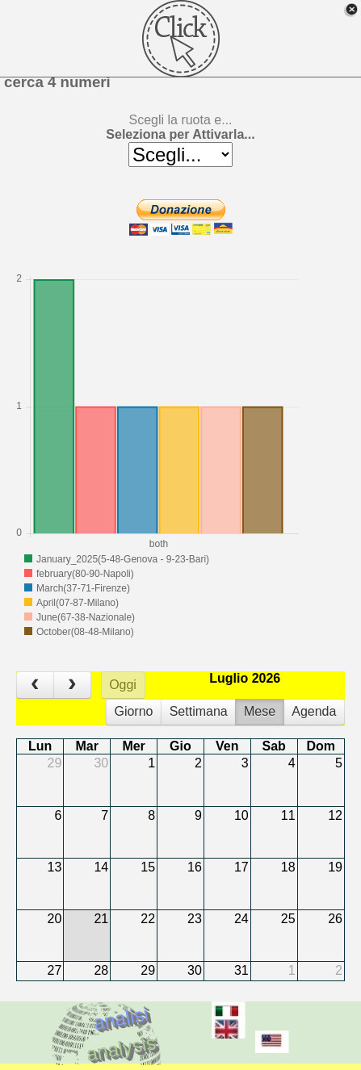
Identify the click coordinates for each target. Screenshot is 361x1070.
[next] (72, 685)
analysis (120, 1048)
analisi (121, 1017)
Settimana (199, 711)
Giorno (133, 711)
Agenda (314, 711)
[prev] (35, 685)
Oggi (122, 685)
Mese (259, 711)
